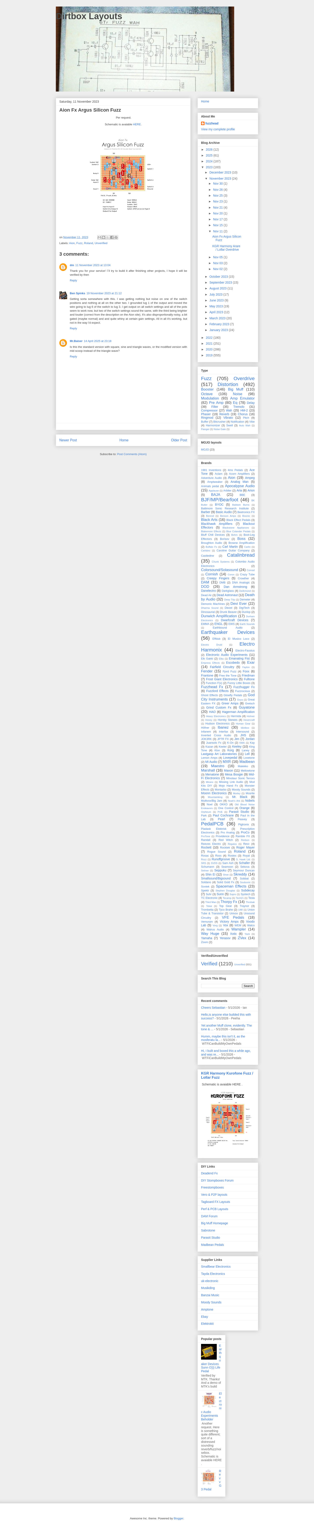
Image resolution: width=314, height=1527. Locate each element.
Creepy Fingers (218, 578)
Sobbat (244, 878)
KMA (242, 742)
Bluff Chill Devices (213, 534)
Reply (73, 280)
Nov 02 (218, 269)
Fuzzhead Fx (212, 687)
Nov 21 (218, 207)
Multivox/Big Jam (211, 800)
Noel (209, 804)
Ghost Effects (209, 695)
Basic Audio (224, 512)
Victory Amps (229, 921)
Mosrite (250, 793)
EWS (231, 624)
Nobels (250, 800)
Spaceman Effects (231, 886)
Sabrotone (208, 1230)
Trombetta (207, 909)
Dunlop (246, 612)
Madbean (247, 762)
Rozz (204, 859)
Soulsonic (245, 882)
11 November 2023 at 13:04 (93, 265)
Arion (251, 490)
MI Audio (211, 762)
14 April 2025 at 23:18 (98, 341)
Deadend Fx (209, 1173)
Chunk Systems (221, 561)
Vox (225, 925)
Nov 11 (218, 231)
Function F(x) (214, 683)
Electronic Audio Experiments (226, 654)
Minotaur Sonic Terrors (240, 778)
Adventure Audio (211, 478)
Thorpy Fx (229, 902)
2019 (209, 355)
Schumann (207, 866)
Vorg (215, 925)
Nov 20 (218, 213)
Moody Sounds (241, 789)
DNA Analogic (241, 582)
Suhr (209, 894)
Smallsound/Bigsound (215, 878)
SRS (203, 863)
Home (124, 440)
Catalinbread (241, 555)
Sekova (244, 866)
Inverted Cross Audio (216, 735)
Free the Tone (228, 675)
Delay (251, 403)
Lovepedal (230, 757)
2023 (209, 167)
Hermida (236, 716)
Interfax (223, 731)
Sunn (220, 894)
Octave (207, 394)
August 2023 (218, 288)
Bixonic (246, 516)
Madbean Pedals (212, 1244)
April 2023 (216, 312)
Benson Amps (228, 516)
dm (72, 265)
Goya (240, 699)
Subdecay (248, 890)
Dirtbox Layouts (89, 16)
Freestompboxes (212, 1187)
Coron (231, 574)
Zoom (204, 942)
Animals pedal (210, 486)
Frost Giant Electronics (222, 679)
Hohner (251, 716)
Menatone (212, 774)
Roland (88, 243)
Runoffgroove (221, 859)
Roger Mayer (245, 847)
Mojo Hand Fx (228, 785)
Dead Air (206, 595)
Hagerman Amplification (238, 712)
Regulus (232, 844)
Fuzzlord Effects (217, 691)
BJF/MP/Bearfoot (219, 499)
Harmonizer (213, 425)
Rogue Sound (216, 851)
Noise (237, 394)
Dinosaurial (208, 612)
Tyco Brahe (226, 909)
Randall (205, 840)
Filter (214, 406)
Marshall (208, 770)
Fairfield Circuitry (222, 667)
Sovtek (205, 886)
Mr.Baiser (76, 341)
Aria (239, 490)
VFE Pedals (233, 917)
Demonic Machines (213, 603)
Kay (252, 742)
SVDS (214, 863)
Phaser (206, 414)
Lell (247, 754)
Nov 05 (218, 257)
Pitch (246, 417)
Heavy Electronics (216, 716)
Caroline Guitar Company (233, 550)
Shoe (226, 874)
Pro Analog (228, 832)
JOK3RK (206, 739)
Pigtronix (243, 824)
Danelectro (208, 590)
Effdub (216, 638)
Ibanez (223, 727)
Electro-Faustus (245, 650)
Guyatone (247, 707)
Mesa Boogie (234, 774)
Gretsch (250, 703)
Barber (205, 512)
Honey (208, 720)
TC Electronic (209, 898)
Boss (241, 539)
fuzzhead (211, 123)
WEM (238, 925)
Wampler (238, 929)
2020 (209, 349)
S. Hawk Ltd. (243, 859)
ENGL (218, 624)
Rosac (205, 855)
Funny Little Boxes (238, 683)
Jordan (250, 739)
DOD (205, 587)
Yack (247, 934)
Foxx (246, 671)
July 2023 (216, 294)
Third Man (210, 902)
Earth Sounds (247, 624)
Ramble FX (243, 836)
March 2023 (217, 318)
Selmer (205, 870)
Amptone (207, 1309)
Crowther (243, 578)
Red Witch (225, 840)
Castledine (207, 555)
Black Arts (209, 520)
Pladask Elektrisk (213, 828)
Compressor (209, 410)
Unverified (101, 243)
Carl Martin (230, 546)
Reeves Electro (211, 843)
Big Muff (235, 389)
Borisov (224, 539)
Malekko (243, 766)
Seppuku (220, 870)
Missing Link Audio (231, 782)
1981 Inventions (211, 470)
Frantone (207, 675)
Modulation (210, 398)
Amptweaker (214, 481)
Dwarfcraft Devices (234, 620)
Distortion (228, 384)
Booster (207, 389)
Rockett (206, 847)
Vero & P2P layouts (214, 1194)
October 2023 (219, 276)
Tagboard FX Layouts (215, 1202)
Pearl (221, 819)
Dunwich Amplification (219, 616)
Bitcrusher (219, 421)
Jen (236, 739)
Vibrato (228, 417)
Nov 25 (218, 195)
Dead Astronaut (227, 595)
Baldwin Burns (240, 504)
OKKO (223, 804)
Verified (209, 963)
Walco (251, 925)
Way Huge (210, 934)
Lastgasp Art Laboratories (219, 754)
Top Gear (225, 906)
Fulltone (249, 679)
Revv (246, 843)
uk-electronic (209, 1281)
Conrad (251, 570)
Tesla (251, 898)
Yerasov (225, 938)
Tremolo (238, 406)
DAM (205, 582)
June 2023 (216, 300)
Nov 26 (218, 189)
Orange (244, 808)
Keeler (223, 746)
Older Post (179, 440)
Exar (251, 662)
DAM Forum (209, 1216)
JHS (243, 735)
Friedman (248, 675)
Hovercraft (249, 720)
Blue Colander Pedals (238, 531)
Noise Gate (220, 429)
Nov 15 (218, 225)
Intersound (242, 731)
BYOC (219, 504)
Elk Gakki (207, 658)
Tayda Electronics (213, 1273)
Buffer (204, 421)
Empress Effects (210, 662)
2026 (209, 149)
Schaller (244, 863)
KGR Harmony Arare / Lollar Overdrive (226, 248)
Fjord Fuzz (229, 671)
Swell (229, 425)
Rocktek (225, 847)
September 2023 (221, 282)
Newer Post (68, 440)
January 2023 (219, 330)
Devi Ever (238, 604)
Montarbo (220, 789)
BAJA (215, 495)
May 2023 (216, 306)
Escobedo (233, 662)
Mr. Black (239, 797)
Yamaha (206, 938)
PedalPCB (212, 823)
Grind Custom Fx (218, 707)
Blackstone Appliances (236, 527)
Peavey (242, 819)
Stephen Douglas (225, 890)
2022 (209, 337)
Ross (218, 855)
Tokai (209, 906)
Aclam (218, 473)
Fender (207, 671)
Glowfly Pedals (233, 695)
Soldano (206, 882)
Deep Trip (229, 599)
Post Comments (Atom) (132, 454)
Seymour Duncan (244, 870)
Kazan (209, 746)
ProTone (205, 836)
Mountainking (215, 797)
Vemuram (207, 921)
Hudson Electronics (217, 723)
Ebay (204, 1316)
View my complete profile (218, 129)
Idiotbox (245, 727)
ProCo (245, 832)
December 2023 (220, 172)
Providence (222, 836)
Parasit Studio (239, 811)
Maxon (228, 770)
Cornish (211, 574)
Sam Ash (227, 863)
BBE (242, 495)
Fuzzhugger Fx (244, 687)
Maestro (217, 766)
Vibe (252, 421)
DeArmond (245, 591)
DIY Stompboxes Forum (217, 1180)
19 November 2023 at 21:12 (104, 293)
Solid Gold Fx (225, 882)
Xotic (233, 933)
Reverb (224, 414)
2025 (209, 155)
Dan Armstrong (235, 586)
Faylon (246, 667)
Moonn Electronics (214, 793)
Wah (229, 410)
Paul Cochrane (223, 815)
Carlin (247, 547)
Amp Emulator (242, 398)
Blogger (178, 1518)
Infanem (206, 731)
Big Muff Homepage (214, 1223)
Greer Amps (230, 703)
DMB (222, 582)
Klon (217, 750)
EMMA (205, 624)
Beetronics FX (246, 512)
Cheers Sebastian (213, 1007)
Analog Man (240, 481)
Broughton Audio (211, 542)
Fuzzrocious (242, 691)
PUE (220, 812)
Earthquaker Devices (228, 632)
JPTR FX (223, 739)
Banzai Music (210, 1295)
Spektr (205, 890)
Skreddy (240, 874)
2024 (209, 161)
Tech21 (240, 898)
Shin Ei (210, 874)
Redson (245, 840)
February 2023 (219, 324)
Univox (233, 913)
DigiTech (244, 607)
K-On (230, 742)
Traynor (244, 906)
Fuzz (79, 243)
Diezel (228, 607)
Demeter (245, 599)
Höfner (205, 727)
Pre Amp (216, 403)
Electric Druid (211, 644)
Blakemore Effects (211, 531)
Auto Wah (244, 425)
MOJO (205, 449)
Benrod (210, 516)
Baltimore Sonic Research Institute (225, 508)
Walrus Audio (215, 929)
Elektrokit (207, 1323)
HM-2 (244, 410)
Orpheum (206, 812)
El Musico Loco (238, 638)
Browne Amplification (242, 542)
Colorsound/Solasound (219, 570)
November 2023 (220, 178)
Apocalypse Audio (240, 486)
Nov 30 (218, 183)
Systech (246, 894)
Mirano (209, 782)
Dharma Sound (209, 608)
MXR (227, 762)
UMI (240, 909)
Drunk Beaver (228, 612)
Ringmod (207, 417)
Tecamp (227, 898)
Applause (214, 490)
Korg (230, 750)
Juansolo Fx (213, 742)
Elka (221, 658)
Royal (246, 855)
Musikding (208, 1288)
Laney (245, 750)
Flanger (205, 429)
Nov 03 (218, 263)
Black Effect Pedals (238, 520)
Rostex (232, 855)
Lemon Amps (209, 757)
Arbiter (227, 490)
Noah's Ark (234, 800)
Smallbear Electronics (215, 1266)
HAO (212, 712)
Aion (72, 243)
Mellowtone (248, 770)
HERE (137, 124)
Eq (235, 403)
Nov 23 (218, 201)
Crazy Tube (247, 574)
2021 (209, 343)
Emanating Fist (239, 658)
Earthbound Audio (228, 627)
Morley (237, 793)
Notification (237, 421)
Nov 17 (218, 219)
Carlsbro (205, 550)
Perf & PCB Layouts (214, 1209)
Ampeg (250, 478)
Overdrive (244, 378)
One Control (225, 808)
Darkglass (228, 590)
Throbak (250, 902)
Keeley (237, 746)
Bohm (234, 535)
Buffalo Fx (211, 547)
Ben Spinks (77, 293)
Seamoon (227, 866)
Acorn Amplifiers (239, 473)
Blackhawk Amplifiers (216, 523)
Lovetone (249, 757)
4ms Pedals (235, 470)
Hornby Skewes (227, 719)
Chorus (243, 414)
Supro (233, 894)
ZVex (242, 938)
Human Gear (243, 723)
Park (204, 815)
